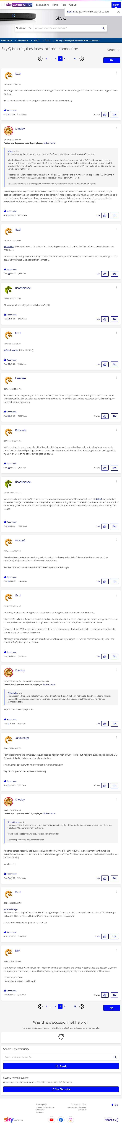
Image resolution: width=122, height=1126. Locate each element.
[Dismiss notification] (118, 12)
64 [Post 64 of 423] (9, 319)
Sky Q (61, 18)
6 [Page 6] (64, 58)
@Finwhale (12, 693)
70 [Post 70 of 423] (9, 656)
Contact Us (82, 1110)
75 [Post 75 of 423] (9, 995)
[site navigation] (2, 4)
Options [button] (111, 49)
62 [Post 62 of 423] (9, 215)
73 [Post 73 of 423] (9, 878)
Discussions (42, 4)
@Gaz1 (10, 151)
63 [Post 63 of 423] (9, 274)
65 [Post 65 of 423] (9, 364)
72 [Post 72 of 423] (9, 785)
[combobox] (66, 28)
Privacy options (41, 1105)
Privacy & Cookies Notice (45, 1107)
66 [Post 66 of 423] (9, 416)
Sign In (116, 5)
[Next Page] (81, 58)
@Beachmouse (11, 350)
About (72, 4)
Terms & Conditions (78, 1105)
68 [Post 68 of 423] (9, 526)
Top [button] (116, 1105)
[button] (116, 73)
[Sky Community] (19, 5)
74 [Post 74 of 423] (9, 936)
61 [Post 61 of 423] (8, 114)
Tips (63, 4)
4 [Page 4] (55, 58)
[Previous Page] (40, 58)
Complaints (40, 1110)
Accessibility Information (77, 1107)
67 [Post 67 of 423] (9, 468)
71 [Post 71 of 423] (8, 724)
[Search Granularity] (24, 28)
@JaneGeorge (14, 822)
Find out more (49, 143)
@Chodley (9, 246)
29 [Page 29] (75, 58)
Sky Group (39, 1112)
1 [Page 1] (46, 58)
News (55, 4)
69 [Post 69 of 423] (9, 581)
